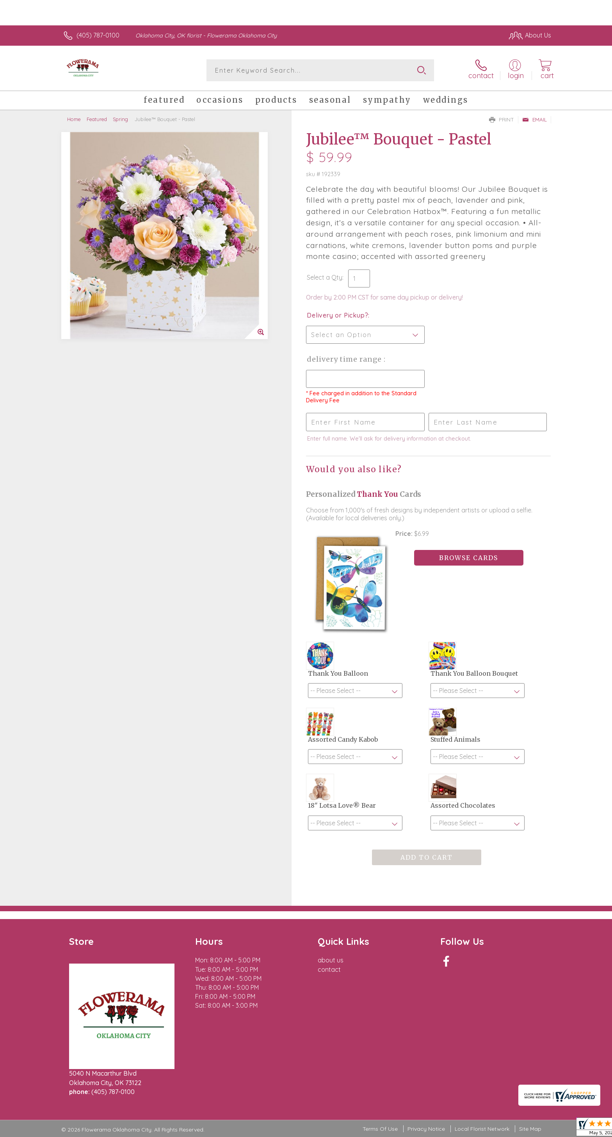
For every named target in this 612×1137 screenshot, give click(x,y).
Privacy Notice (426, 1129)
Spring (120, 119)
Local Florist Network (482, 1129)
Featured (97, 119)
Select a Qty (324, 277)
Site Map (530, 1129)
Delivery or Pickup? (337, 315)
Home (74, 119)
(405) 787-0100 (97, 35)
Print (501, 119)
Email (534, 119)
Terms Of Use (380, 1129)
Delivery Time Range (345, 359)
